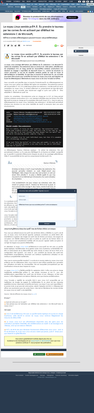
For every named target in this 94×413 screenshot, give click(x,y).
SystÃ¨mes (90, 4)
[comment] (47, 213)
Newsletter (42, 1)
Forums (8, 1)
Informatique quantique (46, 9)
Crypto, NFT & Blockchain (60, 9)
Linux (23, 7)
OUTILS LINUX (37, 11)
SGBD (73, 4)
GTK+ (63, 11)
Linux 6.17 (14, 276)
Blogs (29, 1)
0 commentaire (37, 47)
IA (32, 4)
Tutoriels (16, 1)
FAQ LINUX (17, 11)
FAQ (23, 1)
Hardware (35, 7)
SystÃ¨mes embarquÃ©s (84, 7)
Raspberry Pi (51, 7)
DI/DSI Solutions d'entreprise (17, 4)
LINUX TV (53, 11)
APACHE (71, 11)
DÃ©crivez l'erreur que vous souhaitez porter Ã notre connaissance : (47, 212)
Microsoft (41, 4)
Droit (65, 1)
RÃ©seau (58, 7)
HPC (40, 7)
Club (71, 1)
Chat (34, 1)
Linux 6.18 (24, 252)
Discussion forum (81, 51)
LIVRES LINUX (46, 11)
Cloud (28, 4)
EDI (59, 4)
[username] (51, 196)
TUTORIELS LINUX (26, 11)
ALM (36, 4)
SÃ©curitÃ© (72, 7)
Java (47, 4)
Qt (67, 11)
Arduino (28, 7)
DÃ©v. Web (53, 4)
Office (78, 4)
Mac (45, 7)
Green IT (65, 7)
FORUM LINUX (9, 11)
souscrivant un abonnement (40, 346)
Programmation (66, 4)
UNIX (59, 11)
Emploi (51, 1)
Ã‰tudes (58, 1)
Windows (17, 7)
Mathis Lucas (26, 47)
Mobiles (83, 4)
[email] (51, 200)
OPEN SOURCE (79, 11)
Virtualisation (34, 9)
